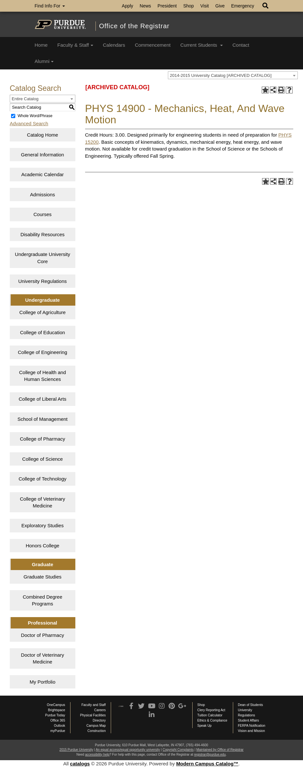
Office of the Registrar (134, 26)
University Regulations (42, 281)
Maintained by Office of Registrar (219, 749)
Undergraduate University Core (42, 257)
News (145, 5)
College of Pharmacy (42, 439)
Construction (96, 731)
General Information (42, 154)
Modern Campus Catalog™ (207, 763)
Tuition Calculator (209, 715)
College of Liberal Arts (43, 399)
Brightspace (56, 710)
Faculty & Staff (75, 45)
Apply (127, 5)
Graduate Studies (43, 576)
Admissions (42, 194)
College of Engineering (42, 352)
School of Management (43, 419)
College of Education (42, 332)
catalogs (80, 763)
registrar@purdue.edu (210, 754)
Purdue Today (55, 715)
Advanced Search (29, 123)
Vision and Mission (251, 731)
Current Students (201, 45)
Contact (241, 45)
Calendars (114, 45)
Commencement (152, 45)
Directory (99, 720)
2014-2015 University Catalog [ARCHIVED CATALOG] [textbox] (220, 75)
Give (220, 5)
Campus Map (96, 725)
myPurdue (57, 731)
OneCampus (56, 705)
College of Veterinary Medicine (42, 502)
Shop (188, 5)
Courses (42, 214)
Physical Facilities (93, 715)
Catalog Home (42, 135)
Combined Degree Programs (42, 600)
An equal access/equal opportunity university (128, 749)
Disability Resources (42, 234)
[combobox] (233, 75)
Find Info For (50, 5)
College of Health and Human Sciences (42, 376)
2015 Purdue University (76, 749)
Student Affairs (248, 720)
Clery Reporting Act (211, 710)
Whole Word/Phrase (35, 116)
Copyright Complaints (178, 749)
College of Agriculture (42, 312)
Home (41, 45)
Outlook (59, 725)
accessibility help (97, 754)
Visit (204, 5)
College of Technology (42, 478)
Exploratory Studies (42, 525)
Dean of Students (250, 705)
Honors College (42, 545)
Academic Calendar (42, 174)
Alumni (44, 61)
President (167, 5)
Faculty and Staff (94, 705)
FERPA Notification (251, 725)
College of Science (42, 459)
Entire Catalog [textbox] (25, 98)
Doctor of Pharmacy (42, 635)
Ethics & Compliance (212, 720)
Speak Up (204, 725)
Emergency (242, 5)
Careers (100, 710)
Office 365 (57, 720)
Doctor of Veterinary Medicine (42, 658)
